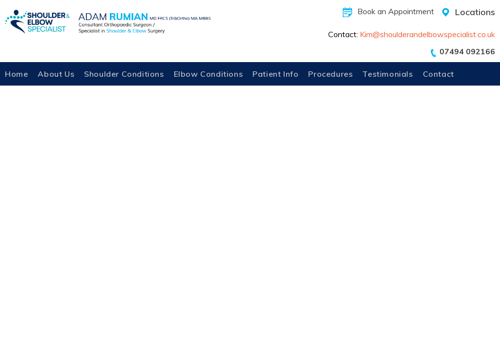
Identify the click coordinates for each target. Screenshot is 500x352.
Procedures (330, 74)
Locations (475, 12)
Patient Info (275, 74)
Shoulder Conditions (124, 74)
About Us (56, 74)
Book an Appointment (395, 11)
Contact (438, 74)
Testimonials (387, 74)
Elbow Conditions (208, 74)
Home (16, 74)
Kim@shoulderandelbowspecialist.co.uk (427, 34)
